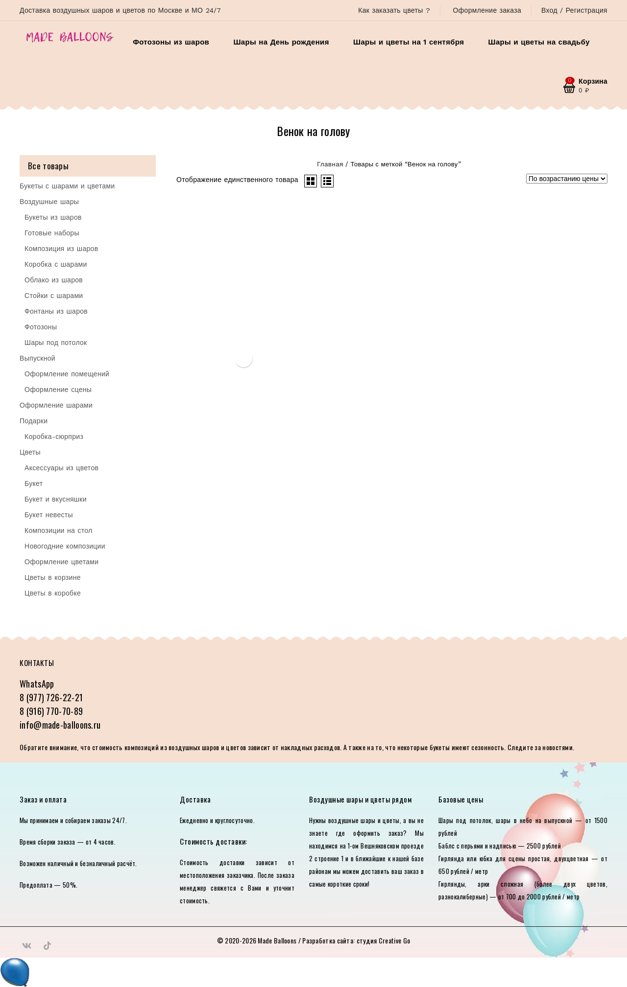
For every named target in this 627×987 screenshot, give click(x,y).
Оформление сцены (58, 389)
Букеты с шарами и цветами (67, 186)
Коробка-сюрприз (53, 436)
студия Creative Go (383, 940)
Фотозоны (40, 327)
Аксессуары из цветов (61, 468)
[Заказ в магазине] (566, 179)
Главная (330, 164)
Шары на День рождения (281, 42)
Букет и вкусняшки (55, 499)
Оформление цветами (61, 562)
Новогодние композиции (64, 546)
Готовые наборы (51, 233)
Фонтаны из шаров (56, 311)
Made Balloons (277, 940)
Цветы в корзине (52, 577)
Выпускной (37, 358)
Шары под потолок (55, 342)
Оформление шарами (56, 405)
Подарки (34, 421)
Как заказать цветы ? (394, 10)
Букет (33, 483)
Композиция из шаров (61, 248)
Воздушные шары (49, 202)
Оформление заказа (487, 10)
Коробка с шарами (55, 264)
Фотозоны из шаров (171, 42)
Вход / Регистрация (574, 10)
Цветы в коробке (52, 593)
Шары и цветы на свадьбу (539, 42)
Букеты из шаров (53, 217)
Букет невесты (48, 515)
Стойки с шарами (53, 295)
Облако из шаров (53, 280)
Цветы (30, 452)
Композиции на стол (58, 530)
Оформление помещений (66, 374)
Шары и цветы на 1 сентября (408, 42)
